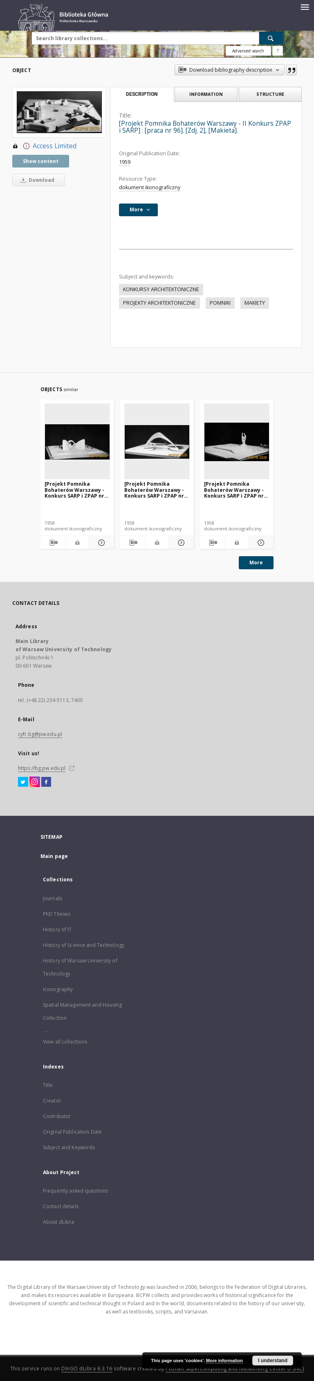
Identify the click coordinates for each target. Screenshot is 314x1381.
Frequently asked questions (75, 1190)
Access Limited (44, 146)
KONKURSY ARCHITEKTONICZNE (161, 289)
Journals (52, 898)
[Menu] (304, 6)
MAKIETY (254, 302)
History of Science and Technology (83, 945)
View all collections (65, 1041)
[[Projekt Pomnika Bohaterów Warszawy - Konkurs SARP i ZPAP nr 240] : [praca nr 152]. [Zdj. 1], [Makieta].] (77, 442)
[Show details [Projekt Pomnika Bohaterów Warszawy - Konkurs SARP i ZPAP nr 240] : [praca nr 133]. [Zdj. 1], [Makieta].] (180, 542)
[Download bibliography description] (52, 542)
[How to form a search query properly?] (277, 51)
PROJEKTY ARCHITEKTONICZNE (159, 302)
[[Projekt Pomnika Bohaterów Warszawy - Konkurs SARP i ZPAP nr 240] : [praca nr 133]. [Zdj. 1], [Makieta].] (157, 442)
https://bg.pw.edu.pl (41, 768)
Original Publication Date (72, 1131)
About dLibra (58, 1221)
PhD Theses (56, 913)
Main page (54, 856)
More (256, 562)
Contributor (57, 1116)
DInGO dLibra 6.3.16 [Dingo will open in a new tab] (86, 1368)
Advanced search (248, 51)
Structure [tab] (270, 94)
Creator (52, 1100)
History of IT (57, 929)
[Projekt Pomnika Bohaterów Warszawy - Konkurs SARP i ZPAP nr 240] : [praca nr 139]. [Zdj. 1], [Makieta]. (236, 489)
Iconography (58, 989)
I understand (272, 1360)
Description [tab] (141, 94)
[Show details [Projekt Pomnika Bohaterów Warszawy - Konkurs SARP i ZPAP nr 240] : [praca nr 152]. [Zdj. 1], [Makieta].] (100, 542)
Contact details (60, 1206)
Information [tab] (206, 94)
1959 (124, 161)
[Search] (271, 38)
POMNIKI (220, 302)
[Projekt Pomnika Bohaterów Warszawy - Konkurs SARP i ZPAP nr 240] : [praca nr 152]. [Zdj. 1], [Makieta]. (77, 489)
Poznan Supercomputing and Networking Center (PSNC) (235, 1368)
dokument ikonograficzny (149, 187)
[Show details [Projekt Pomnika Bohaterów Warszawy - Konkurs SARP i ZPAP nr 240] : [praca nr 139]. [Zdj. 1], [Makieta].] (259, 542)
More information (224, 1360)
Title (48, 1085)
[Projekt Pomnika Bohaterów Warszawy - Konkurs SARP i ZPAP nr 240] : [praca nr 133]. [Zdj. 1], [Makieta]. (156, 489)
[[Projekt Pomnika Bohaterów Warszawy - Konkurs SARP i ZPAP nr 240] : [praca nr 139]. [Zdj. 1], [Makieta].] (236, 442)
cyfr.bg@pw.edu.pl (40, 734)
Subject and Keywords (69, 1147)
